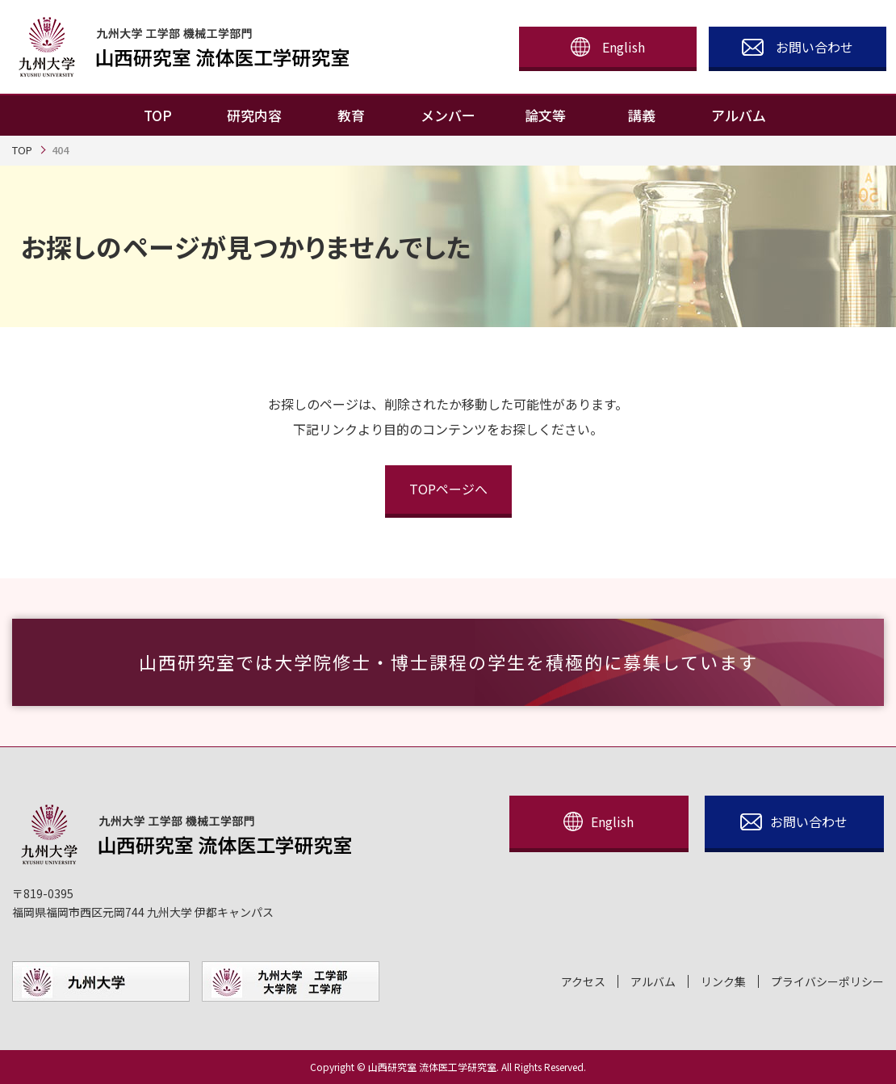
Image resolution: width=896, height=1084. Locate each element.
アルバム (653, 982)
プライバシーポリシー (827, 982)
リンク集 (723, 982)
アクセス (583, 982)
